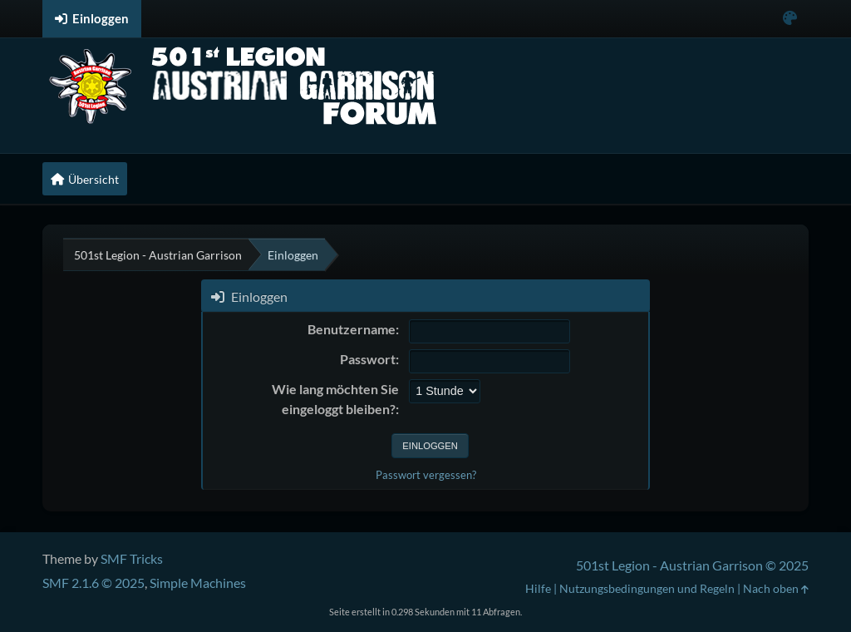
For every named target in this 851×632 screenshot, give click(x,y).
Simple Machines (198, 582)
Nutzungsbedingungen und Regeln (647, 588)
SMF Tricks (132, 558)
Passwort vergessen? (426, 474)
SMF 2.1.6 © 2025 (93, 582)
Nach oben (776, 588)
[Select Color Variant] (790, 18)
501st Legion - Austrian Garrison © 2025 (692, 565)
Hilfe (538, 588)
